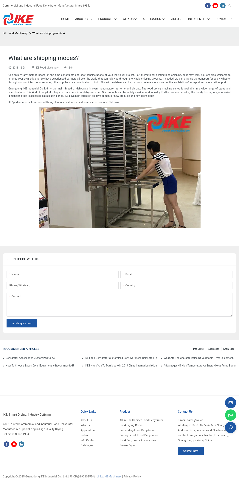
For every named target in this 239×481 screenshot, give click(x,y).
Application (213, 349)
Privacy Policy (132, 476)
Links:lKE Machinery (109, 476)
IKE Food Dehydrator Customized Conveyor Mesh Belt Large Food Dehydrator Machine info (121, 357)
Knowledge (228, 349)
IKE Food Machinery (15, 33)
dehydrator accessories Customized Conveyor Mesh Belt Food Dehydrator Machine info (30, 357)
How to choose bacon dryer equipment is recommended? (40, 365)
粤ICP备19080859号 (82, 476)
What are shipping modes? (48, 33)
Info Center (198, 349)
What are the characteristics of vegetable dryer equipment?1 (200, 357)
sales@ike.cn (195, 420)
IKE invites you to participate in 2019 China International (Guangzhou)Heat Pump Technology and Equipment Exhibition (121, 365)
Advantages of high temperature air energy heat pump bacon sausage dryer (200, 365)
